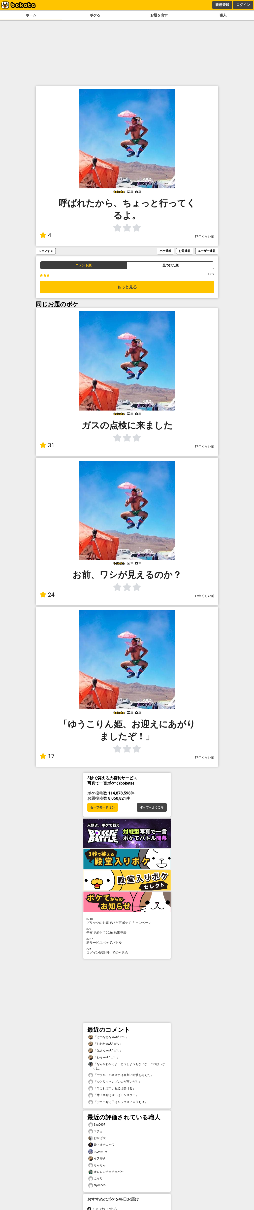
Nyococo (96, 1185)
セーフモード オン (102, 807)
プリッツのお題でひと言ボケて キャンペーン (127, 921)
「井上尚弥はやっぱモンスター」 (113, 1095)
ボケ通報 (165, 250)
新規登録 (222, 5)
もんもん (97, 1165)
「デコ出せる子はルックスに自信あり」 (117, 1102)
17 (47, 756)
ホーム (31, 15)
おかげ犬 (97, 1138)
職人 (223, 15)
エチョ (95, 1131)
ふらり (95, 1178)
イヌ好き (97, 1158)
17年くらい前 (204, 236)
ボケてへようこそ (152, 807)
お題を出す (159, 15)
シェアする (45, 250)
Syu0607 (96, 1124)
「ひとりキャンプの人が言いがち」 (114, 1081)
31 (47, 445)
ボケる (95, 15)
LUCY (210, 274)
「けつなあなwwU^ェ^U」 (108, 1037)
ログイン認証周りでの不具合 (127, 950)
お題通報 (184, 250)
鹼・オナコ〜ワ (101, 1144)
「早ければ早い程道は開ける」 (111, 1088)
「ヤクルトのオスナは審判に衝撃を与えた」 (120, 1075)
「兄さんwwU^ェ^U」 (105, 1050)
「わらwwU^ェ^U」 (104, 1057)
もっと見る (127, 287)
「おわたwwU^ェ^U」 (105, 1043)
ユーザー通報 (207, 250)
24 (47, 594)
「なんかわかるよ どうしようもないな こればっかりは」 (126, 1066)
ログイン (243, 5)
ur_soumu (97, 1151)
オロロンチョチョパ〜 (106, 1172)
